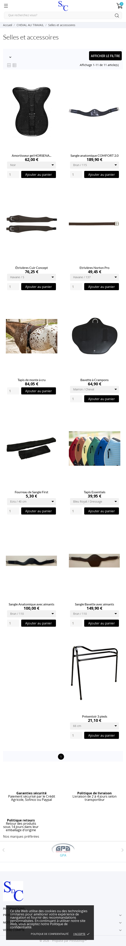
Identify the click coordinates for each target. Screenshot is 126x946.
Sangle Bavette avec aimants (94, 604)
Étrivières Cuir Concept (31, 268)
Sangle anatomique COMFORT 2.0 (94, 155)
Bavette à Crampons (94, 380)
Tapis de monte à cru (32, 380)
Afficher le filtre (105, 56)
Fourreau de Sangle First (31, 492)
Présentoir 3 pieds (94, 716)
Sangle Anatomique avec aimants (31, 604)
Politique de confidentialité (50, 934)
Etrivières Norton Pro (94, 268)
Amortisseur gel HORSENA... (31, 155)
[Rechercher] (63, 15)
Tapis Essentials (94, 492)
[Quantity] (13, 174)
